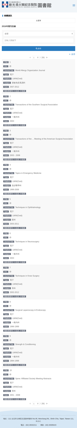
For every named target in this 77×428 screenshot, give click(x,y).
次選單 (38, 17)
